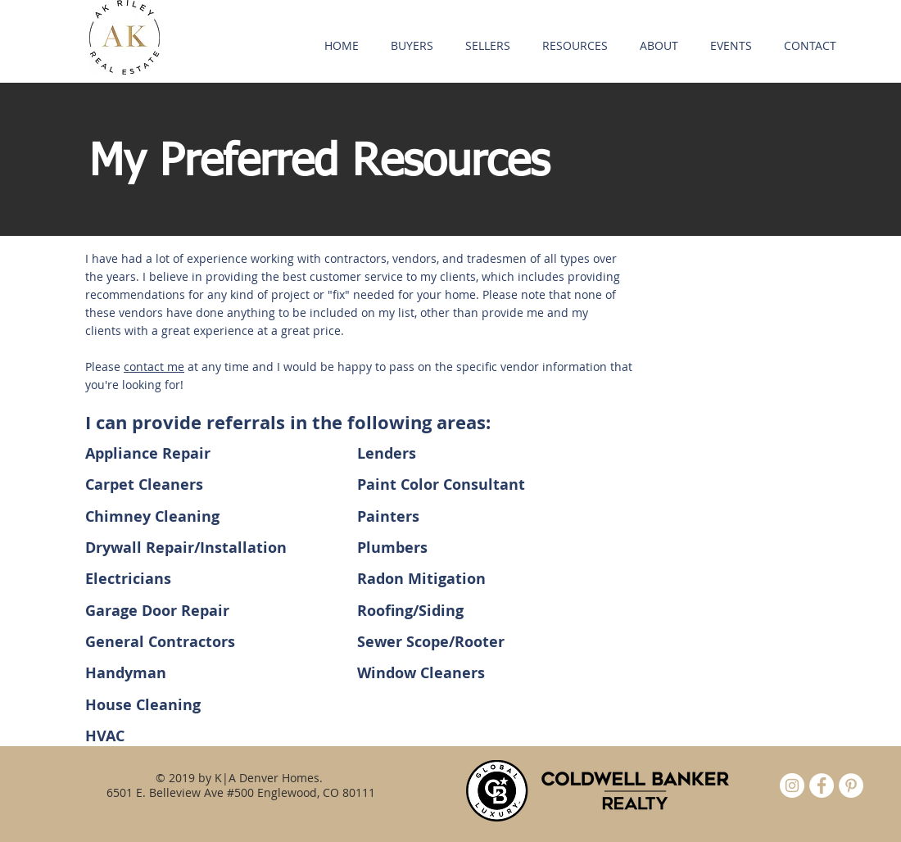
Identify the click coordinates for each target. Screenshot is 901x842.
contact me (154, 366)
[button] (411, 45)
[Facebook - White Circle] (821, 785)
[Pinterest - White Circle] (851, 785)
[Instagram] (792, 785)
